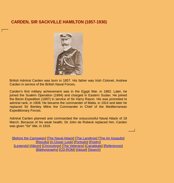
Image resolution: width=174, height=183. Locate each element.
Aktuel (81, 149)
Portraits (81, 142)
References (113, 146)
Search (94, 149)
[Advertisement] (87, 7)
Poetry (95, 142)
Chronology (51, 146)
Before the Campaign (29, 138)
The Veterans (73, 146)
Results (42, 142)
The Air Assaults (111, 138)
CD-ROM (67, 149)
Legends (21, 146)
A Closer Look (61, 142)
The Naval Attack (60, 138)
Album (35, 146)
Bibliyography (47, 149)
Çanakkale (94, 146)
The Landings (86, 138)
